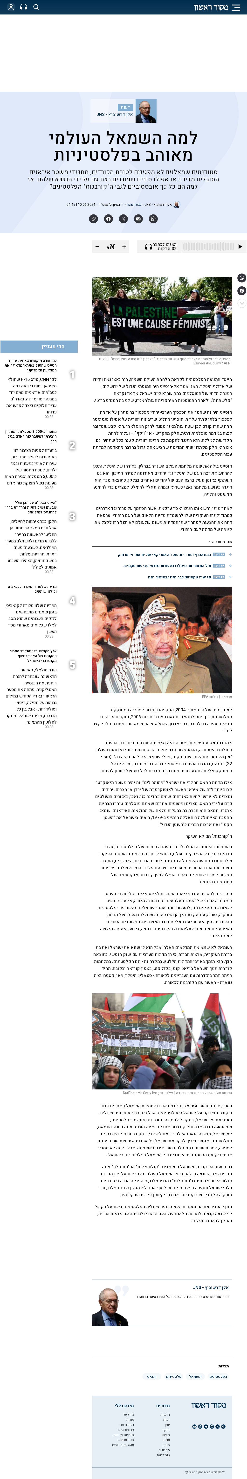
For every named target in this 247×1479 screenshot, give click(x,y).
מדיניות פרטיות (123, 1434)
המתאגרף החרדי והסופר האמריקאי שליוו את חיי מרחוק (164, 555)
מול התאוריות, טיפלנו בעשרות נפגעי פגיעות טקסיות (167, 566)
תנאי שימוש (125, 1440)
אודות (130, 1419)
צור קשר (128, 1414)
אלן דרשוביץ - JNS (114, 114)
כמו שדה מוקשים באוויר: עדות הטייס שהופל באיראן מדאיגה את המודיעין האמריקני (31, 365)
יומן (167, 1424)
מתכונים (164, 1450)
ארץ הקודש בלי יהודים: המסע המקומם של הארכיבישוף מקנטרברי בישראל (33, 655)
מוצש (166, 1434)
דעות (125, 107)
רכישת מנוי (126, 1424)
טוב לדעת (163, 1455)
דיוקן (166, 1429)
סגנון (166, 1445)
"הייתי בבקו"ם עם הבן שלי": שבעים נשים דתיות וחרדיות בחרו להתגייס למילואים (31, 507)
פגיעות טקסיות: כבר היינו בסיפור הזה (179, 577)
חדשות (165, 1414)
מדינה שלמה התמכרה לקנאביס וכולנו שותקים (32, 589)
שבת (166, 1440)
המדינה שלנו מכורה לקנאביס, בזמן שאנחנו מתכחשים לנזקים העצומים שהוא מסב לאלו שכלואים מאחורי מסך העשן (31, 618)
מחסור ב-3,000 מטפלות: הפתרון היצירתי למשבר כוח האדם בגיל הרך (31, 436)
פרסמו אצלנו (125, 1429)
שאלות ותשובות (123, 1445)
